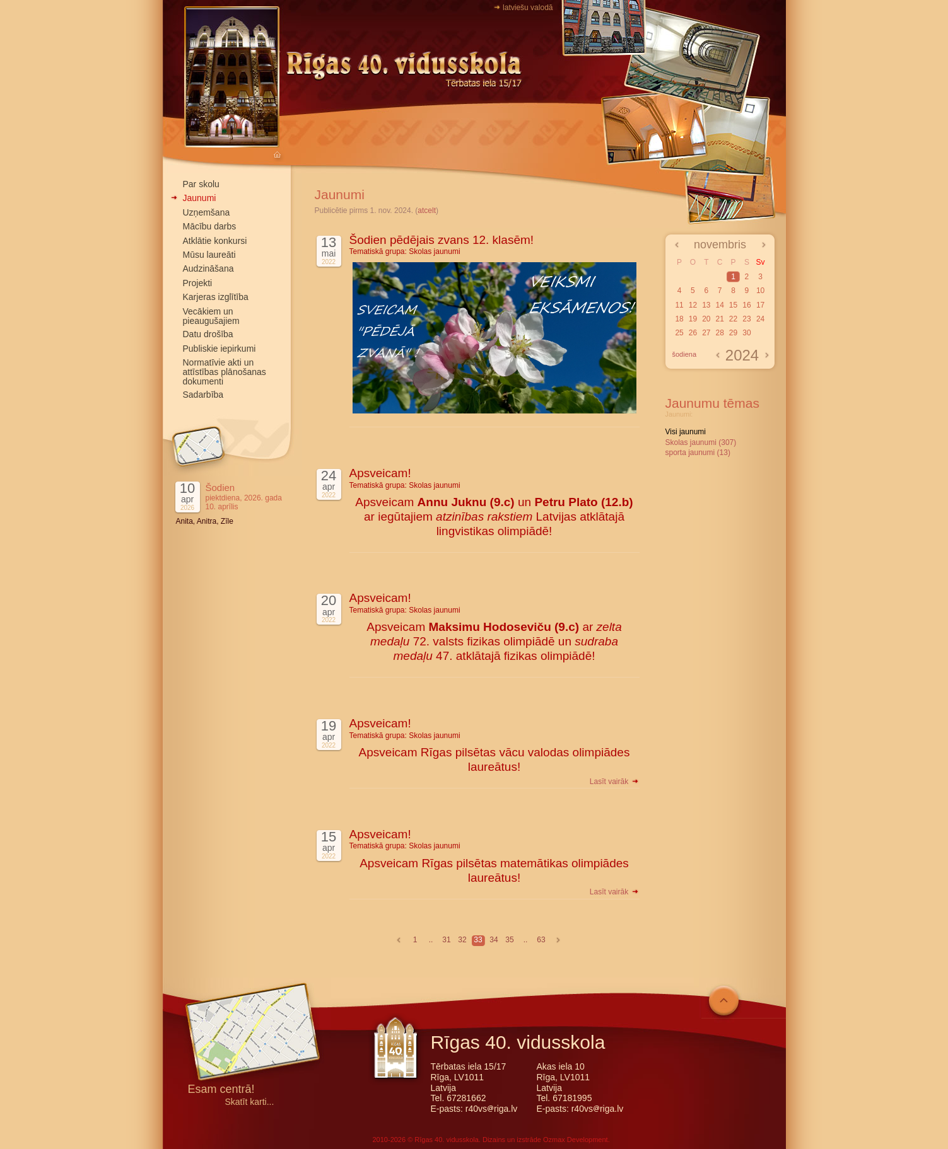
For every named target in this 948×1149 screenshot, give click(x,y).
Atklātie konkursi (215, 241)
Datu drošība (208, 334)
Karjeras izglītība (216, 297)
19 (693, 319)
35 (509, 939)
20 (706, 319)
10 (760, 290)
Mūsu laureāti (209, 255)
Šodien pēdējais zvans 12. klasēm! (441, 239)
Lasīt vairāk (615, 781)
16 (746, 305)
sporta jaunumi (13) (697, 452)
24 (760, 319)
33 (478, 939)
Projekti (198, 283)
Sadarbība (203, 395)
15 (733, 305)
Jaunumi (199, 198)
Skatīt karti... (249, 1102)
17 (760, 305)
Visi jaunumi (685, 431)
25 (679, 332)
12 (693, 305)
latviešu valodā (528, 7)
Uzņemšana (206, 212)
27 (706, 332)
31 (446, 939)
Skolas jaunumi (434, 251)
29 (733, 332)
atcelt (427, 210)
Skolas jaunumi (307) (701, 442)
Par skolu (201, 184)
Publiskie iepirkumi (219, 349)
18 (679, 319)
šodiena (684, 354)
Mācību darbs (210, 226)
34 (493, 939)
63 (541, 939)
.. (431, 939)
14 (719, 305)
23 (746, 319)
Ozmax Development (575, 1139)
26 (693, 332)
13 (706, 305)
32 (462, 939)
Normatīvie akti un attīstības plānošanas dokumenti (224, 371)
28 (719, 332)
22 (733, 319)
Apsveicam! (380, 473)
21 (719, 319)
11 (679, 305)
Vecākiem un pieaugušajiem (211, 316)
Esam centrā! (221, 1090)
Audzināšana (208, 268)
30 (746, 332)
